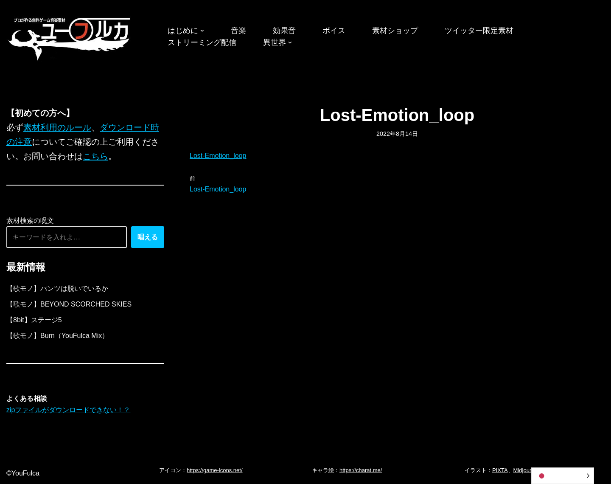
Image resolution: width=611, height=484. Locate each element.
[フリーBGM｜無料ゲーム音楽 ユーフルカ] (70, 38)
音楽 (238, 30)
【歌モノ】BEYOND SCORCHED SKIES (69, 304)
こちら (95, 156)
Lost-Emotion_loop (218, 155)
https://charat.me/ (360, 470)
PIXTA (500, 470)
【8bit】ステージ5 (34, 320)
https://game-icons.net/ (215, 470)
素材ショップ (395, 30)
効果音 (284, 30)
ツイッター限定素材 (479, 30)
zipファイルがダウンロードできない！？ (68, 410)
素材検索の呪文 (30, 220)
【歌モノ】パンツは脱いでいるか (57, 288)
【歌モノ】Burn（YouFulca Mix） (57, 335)
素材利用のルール (57, 127)
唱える (147, 237)
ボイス (333, 30)
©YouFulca (22, 473)
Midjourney (527, 470)
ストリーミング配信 (202, 42)
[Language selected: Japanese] (562, 475)
